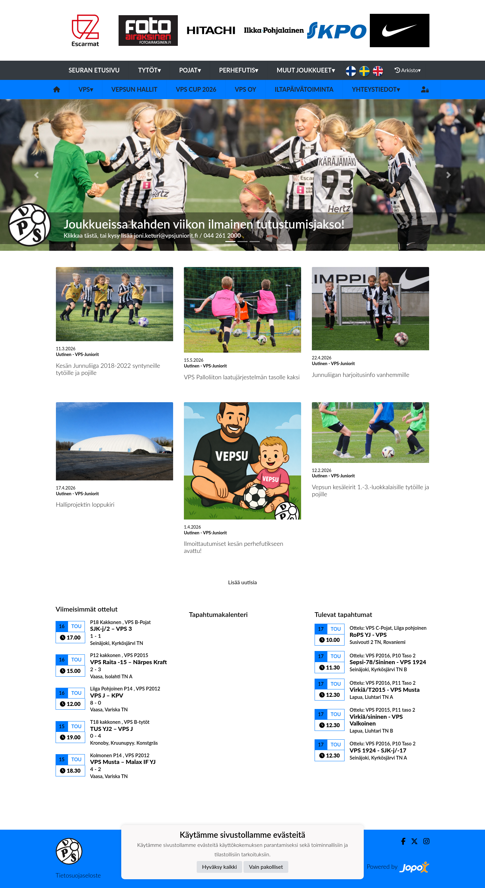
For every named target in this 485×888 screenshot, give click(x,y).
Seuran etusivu (94, 70)
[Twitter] (412, 841)
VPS (85, 89)
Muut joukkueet (305, 70)
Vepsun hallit (134, 89)
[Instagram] (423, 841)
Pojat (190, 70)
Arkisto (408, 70)
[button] (36, 175)
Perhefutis (238, 70)
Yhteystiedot (376, 89)
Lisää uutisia (242, 582)
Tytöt (149, 70)
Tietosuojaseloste (78, 875)
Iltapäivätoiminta (304, 89)
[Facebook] (401, 841)
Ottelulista (72, 791)
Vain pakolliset (266, 866)
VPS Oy (245, 89)
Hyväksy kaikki (219, 866)
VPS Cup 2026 (196, 89)
